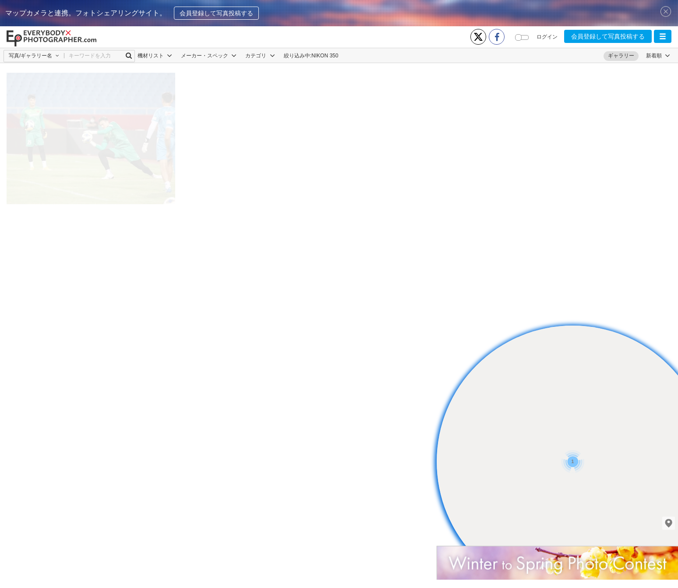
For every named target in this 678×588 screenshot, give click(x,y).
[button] (662, 36)
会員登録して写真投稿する (216, 13)
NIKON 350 (324, 56)
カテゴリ (260, 56)
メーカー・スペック (209, 56)
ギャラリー (621, 56)
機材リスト (155, 56)
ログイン (547, 37)
